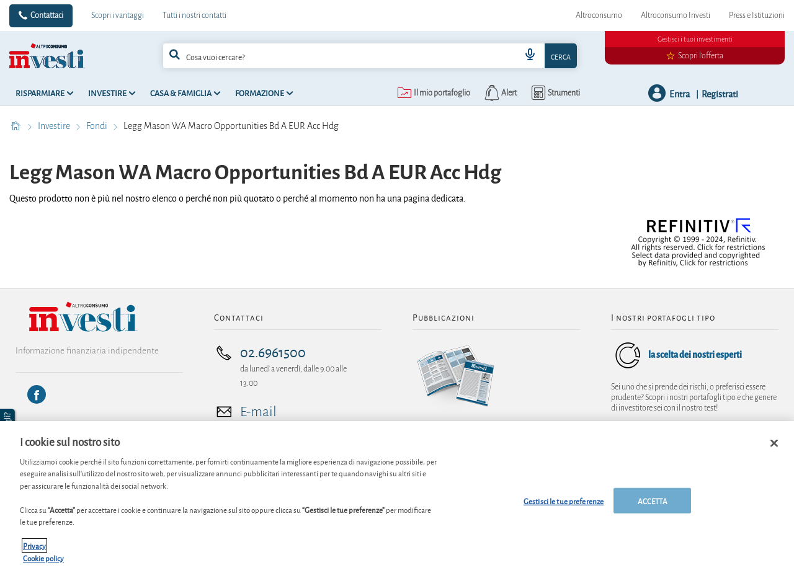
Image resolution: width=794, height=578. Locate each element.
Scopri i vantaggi (117, 15)
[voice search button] (529, 55)
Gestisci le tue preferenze (564, 505)
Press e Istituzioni (757, 15)
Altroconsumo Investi (675, 15)
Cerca (561, 56)
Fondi (97, 126)
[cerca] (324, 55)
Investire (55, 126)
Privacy (34, 550)
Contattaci (46, 15)
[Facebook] (36, 394)
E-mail (258, 411)
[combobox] (370, 55)
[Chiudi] (774, 447)
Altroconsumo (599, 15)
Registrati (720, 93)
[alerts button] (499, 93)
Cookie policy (43, 563)
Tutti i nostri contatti (194, 15)
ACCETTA (652, 505)
